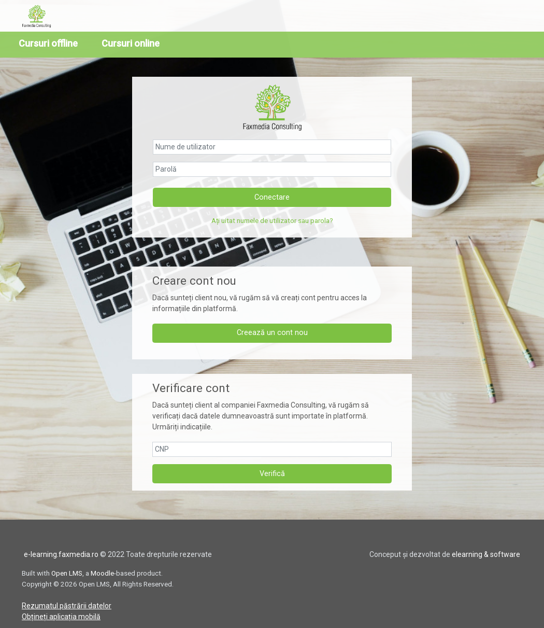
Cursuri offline (48, 43)
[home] (40, 16)
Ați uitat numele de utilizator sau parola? (272, 219)
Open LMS (66, 571)
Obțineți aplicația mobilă (61, 615)
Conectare (272, 195)
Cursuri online (131, 43)
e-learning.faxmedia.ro (61, 553)
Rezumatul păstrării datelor (66, 604)
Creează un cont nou (272, 331)
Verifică (272, 472)
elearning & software (486, 553)
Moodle (102, 571)
